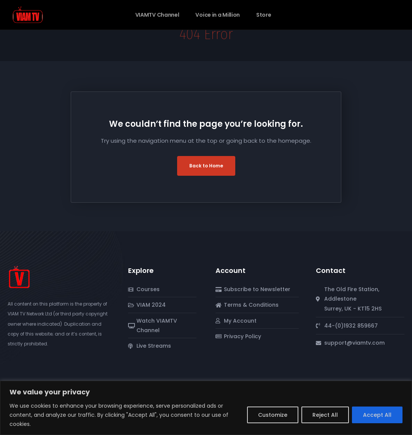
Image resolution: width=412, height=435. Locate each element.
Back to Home (206, 165)
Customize (272, 415)
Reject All (325, 415)
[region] (206, 408)
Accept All (377, 415)
